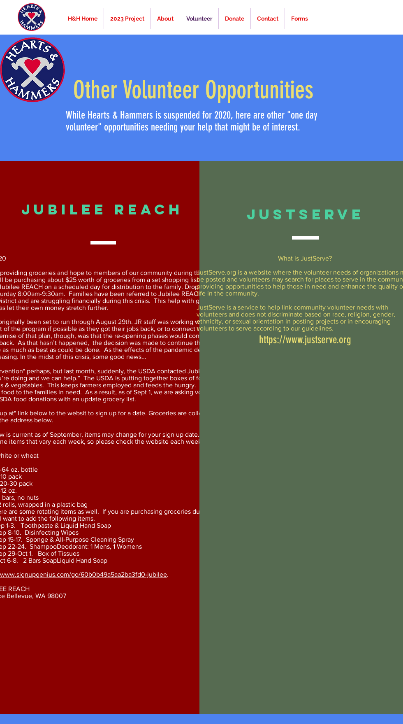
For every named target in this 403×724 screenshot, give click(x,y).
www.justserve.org (318, 339)
